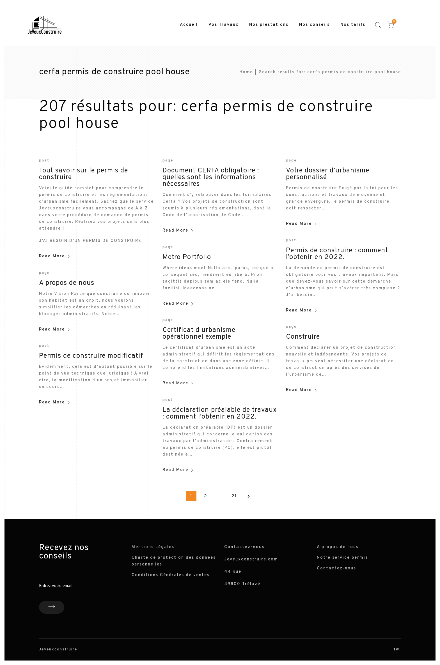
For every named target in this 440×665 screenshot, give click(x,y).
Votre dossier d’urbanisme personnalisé (327, 174)
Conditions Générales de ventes (171, 575)
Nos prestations (268, 24)
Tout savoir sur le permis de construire (83, 174)
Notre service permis (342, 557)
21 (234, 496)
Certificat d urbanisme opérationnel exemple (198, 333)
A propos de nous (66, 283)
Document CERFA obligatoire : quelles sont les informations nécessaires (210, 177)
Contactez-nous (336, 568)
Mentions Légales (153, 547)
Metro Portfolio (186, 257)
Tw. (397, 649)
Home (246, 72)
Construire (303, 337)
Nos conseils (314, 24)
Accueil (189, 24)
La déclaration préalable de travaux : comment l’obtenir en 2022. (219, 413)
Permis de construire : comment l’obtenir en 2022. (337, 254)
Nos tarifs (352, 24)
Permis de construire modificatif (91, 356)
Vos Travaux (223, 24)
